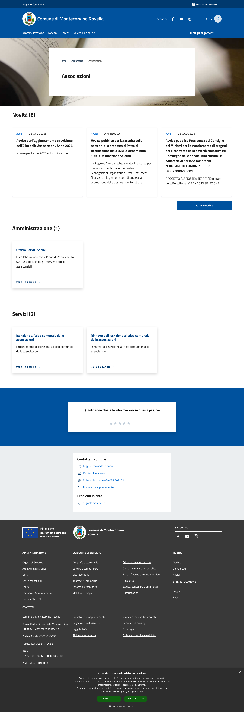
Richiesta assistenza (84, 635)
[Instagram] (187, 18)
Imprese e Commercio (85, 581)
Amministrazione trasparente (140, 617)
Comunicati (179, 568)
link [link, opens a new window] (141, 691)
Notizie (177, 562)
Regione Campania (33, 4)
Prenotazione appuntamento (89, 617)
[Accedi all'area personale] (204, 4)
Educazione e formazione (137, 562)
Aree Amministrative (34, 568)
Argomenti (77, 61)
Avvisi (19, 133)
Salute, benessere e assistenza (140, 587)
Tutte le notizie (204, 205)
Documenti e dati (32, 599)
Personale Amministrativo (37, 593)
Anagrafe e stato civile (85, 562)
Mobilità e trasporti (84, 593)
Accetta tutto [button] (108, 698)
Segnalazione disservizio (86, 623)
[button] (122, 706)
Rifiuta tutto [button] (136, 698)
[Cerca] (218, 19)
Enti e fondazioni (32, 581)
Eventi (176, 597)
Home (63, 61)
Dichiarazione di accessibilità (139, 635)
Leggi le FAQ (80, 629)
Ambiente (128, 580)
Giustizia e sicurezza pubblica (139, 568)
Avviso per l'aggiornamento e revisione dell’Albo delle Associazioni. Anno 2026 (44, 143)
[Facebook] (170, 18)
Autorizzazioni (131, 593)
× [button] (240, 672)
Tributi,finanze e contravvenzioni (141, 574)
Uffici (25, 575)
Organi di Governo (32, 562)
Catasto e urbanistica (85, 587)
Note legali (129, 629)
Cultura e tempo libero (85, 568)
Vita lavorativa (81, 575)
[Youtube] (179, 18)
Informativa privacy (134, 623)
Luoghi (177, 591)
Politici (26, 587)
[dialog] (122, 690)
